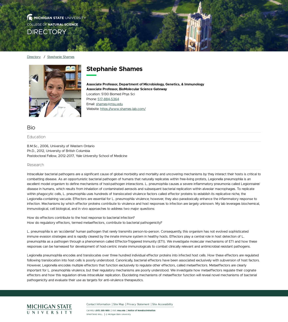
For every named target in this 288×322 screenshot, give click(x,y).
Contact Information (98, 304)
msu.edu (121, 311)
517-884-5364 (108, 99)
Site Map (118, 304)
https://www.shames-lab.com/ (123, 109)
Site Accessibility (162, 304)
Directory (47, 32)
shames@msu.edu (109, 104)
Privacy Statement (138, 304)
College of (52, 24)
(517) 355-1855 (102, 311)
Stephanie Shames (60, 57)
